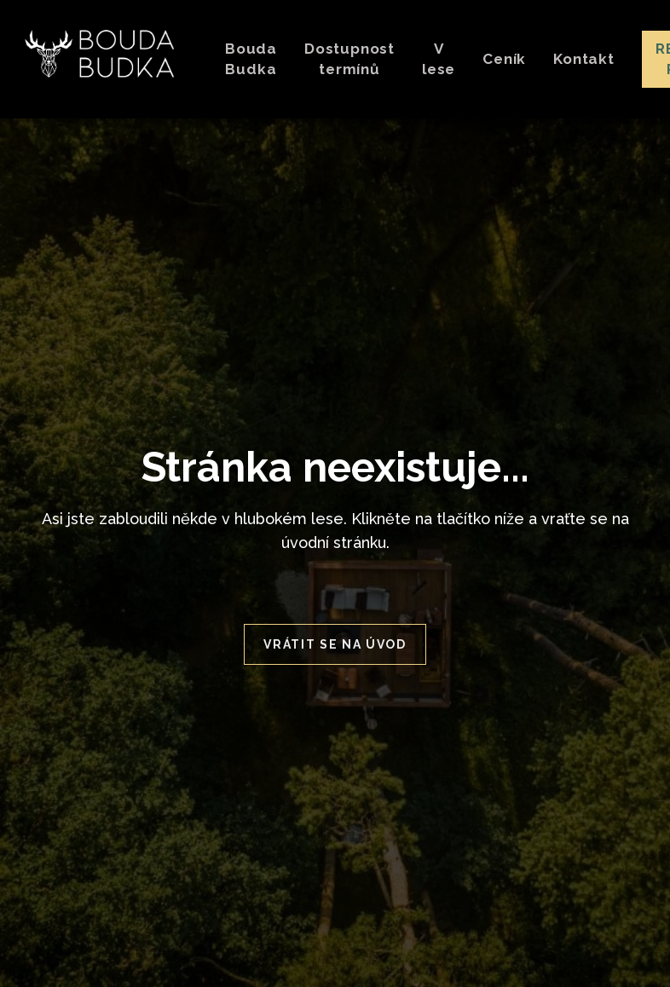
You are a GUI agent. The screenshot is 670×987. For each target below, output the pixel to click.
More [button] (413, 58)
